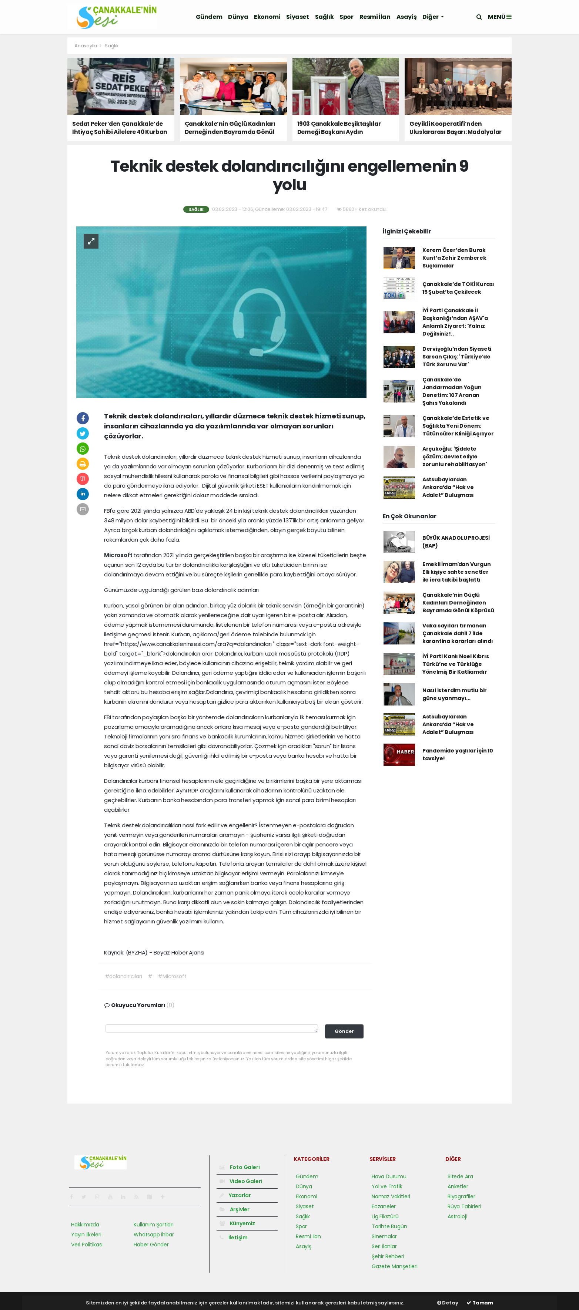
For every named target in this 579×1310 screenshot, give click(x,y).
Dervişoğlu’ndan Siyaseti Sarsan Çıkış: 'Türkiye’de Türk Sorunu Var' (456, 356)
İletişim (234, 1237)
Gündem (209, 17)
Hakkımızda (85, 1224)
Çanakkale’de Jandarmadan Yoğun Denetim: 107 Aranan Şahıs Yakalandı (452, 391)
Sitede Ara (460, 1176)
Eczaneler (384, 1206)
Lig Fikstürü (385, 1216)
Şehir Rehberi (388, 1256)
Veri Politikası (87, 1244)
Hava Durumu (389, 1176)
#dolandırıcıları (123, 976)
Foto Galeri (240, 1167)
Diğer (430, 17)
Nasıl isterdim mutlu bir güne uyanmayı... (454, 694)
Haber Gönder (151, 1244)
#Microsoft (172, 976)
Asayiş (406, 17)
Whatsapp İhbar (154, 1234)
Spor (346, 17)
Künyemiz (237, 1223)
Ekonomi (267, 17)
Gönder (344, 1031)
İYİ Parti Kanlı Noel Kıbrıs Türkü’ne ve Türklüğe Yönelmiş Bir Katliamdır (455, 664)
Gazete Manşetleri (395, 1266)
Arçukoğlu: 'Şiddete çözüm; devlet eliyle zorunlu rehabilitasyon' (454, 456)
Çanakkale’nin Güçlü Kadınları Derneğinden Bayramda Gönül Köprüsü (458, 602)
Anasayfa (86, 45)
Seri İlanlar (384, 1246)
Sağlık (324, 17)
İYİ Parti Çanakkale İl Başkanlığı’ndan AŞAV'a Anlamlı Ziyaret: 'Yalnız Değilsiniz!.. (455, 322)
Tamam (479, 1302)
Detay (447, 1302)
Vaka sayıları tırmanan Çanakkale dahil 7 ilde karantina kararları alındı (457, 633)
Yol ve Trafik (387, 1186)
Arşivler (235, 1209)
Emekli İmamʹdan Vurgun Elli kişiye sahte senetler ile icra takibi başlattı (456, 571)
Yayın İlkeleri (86, 1234)
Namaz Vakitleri (391, 1196)
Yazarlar (235, 1195)
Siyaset (297, 17)
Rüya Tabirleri (464, 1206)
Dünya (238, 17)
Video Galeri (241, 1181)
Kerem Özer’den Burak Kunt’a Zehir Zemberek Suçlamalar (454, 257)
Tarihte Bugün (389, 1226)
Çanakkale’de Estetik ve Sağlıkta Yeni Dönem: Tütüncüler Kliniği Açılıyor (458, 425)
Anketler (458, 1186)
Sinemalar (384, 1236)
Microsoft (118, 555)
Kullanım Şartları (154, 1224)
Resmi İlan (375, 17)
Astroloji (457, 1216)
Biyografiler (461, 1196)
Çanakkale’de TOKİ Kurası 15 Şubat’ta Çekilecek (458, 288)
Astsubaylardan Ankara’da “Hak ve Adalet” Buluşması (448, 487)
